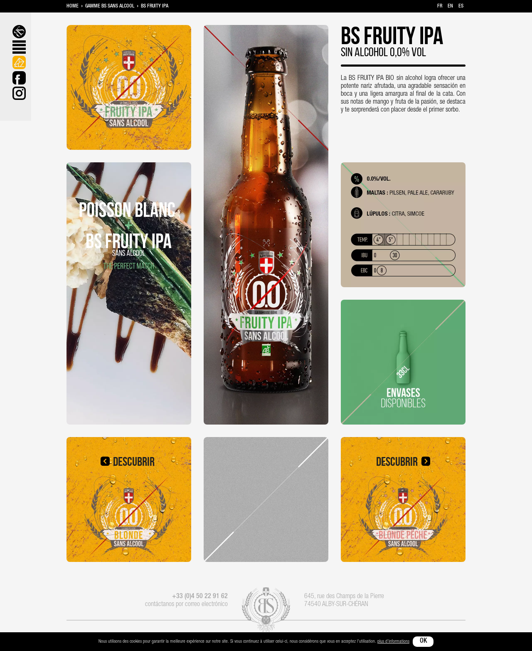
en (450, 6)
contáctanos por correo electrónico (186, 604)
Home (72, 6)
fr (439, 6)
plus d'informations (393, 641)
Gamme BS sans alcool (109, 6)
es (460, 6)
